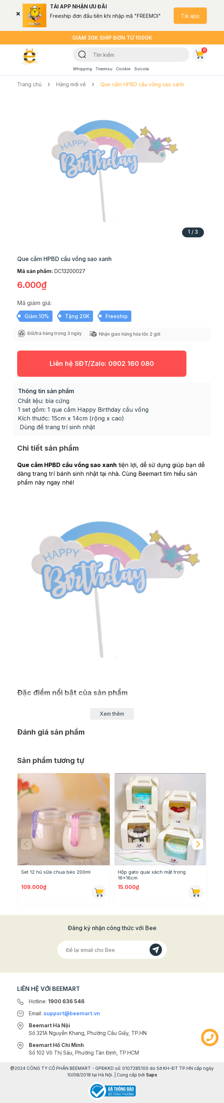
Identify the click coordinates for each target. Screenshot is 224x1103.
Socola (141, 68)
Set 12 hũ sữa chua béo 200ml (55, 872)
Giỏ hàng (201, 53)
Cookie (123, 68)
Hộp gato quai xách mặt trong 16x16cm (152, 875)
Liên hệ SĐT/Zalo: (102, 363)
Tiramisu (104, 68)
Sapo (151, 1075)
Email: (64, 1013)
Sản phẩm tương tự (50, 760)
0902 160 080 (131, 363)
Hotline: (57, 1001)
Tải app (190, 15)
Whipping (82, 68)
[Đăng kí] (155, 949)
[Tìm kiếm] (82, 54)
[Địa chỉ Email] (112, 950)
